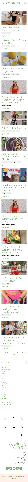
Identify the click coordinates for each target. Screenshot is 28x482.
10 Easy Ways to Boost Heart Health (13, 279)
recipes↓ (24, 460)
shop (25, 456)
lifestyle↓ (24, 459)
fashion (3, 380)
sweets (3, 394)
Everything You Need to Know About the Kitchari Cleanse (13, 188)
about (25, 452)
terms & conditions (21, 464)
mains (8, 255)
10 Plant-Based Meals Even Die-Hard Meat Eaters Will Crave (12, 250)
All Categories (5, 370)
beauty (3, 45)
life (2, 386)
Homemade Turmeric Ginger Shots (12, 70)
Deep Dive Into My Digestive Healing (10, 28)
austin (3, 371)
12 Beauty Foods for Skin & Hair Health (14, 41)
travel (3, 396)
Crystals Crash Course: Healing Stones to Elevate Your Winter (12, 309)
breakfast (4, 162)
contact (24, 454)
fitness (7, 131)
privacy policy (22, 462)
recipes (12, 74)
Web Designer (18, 476)
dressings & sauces (7, 377)
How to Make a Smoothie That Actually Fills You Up (13, 157)
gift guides (4, 384)
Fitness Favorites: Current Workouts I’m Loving (12, 219)
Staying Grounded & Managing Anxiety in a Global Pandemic (12, 100)
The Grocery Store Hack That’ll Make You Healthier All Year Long (13, 340)
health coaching (22, 457)
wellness (9, 32)
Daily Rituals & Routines (13, 128)
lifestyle (4, 32)
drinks (3, 74)
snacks (3, 393)
